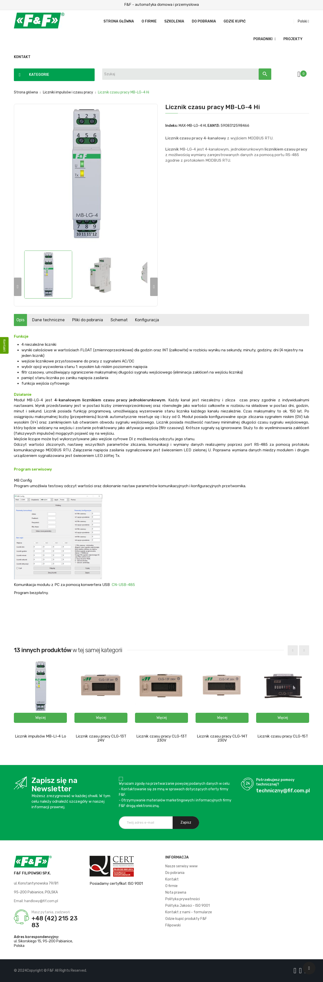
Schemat (154, 319)
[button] (40, 718)
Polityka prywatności (182, 899)
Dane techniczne (63, 319)
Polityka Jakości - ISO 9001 (187, 905)
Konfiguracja (193, 319)
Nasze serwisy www (181, 866)
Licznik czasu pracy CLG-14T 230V (222, 738)
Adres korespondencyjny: (36, 937)
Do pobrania (174, 873)
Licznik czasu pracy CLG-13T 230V (161, 738)
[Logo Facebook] (296, 970)
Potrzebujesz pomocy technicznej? (275, 782)
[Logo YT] (301, 970)
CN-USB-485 (123, 584)
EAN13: (213, 126)
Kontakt (172, 879)
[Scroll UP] (309, 968)
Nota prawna (175, 892)
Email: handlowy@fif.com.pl (36, 901)
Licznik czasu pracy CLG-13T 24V (101, 738)
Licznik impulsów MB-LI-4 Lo (40, 736)
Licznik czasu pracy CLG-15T (282, 736)
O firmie (171, 886)
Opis (25, 319)
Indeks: (171, 126)
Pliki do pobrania (112, 319)
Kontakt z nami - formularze (188, 912)
